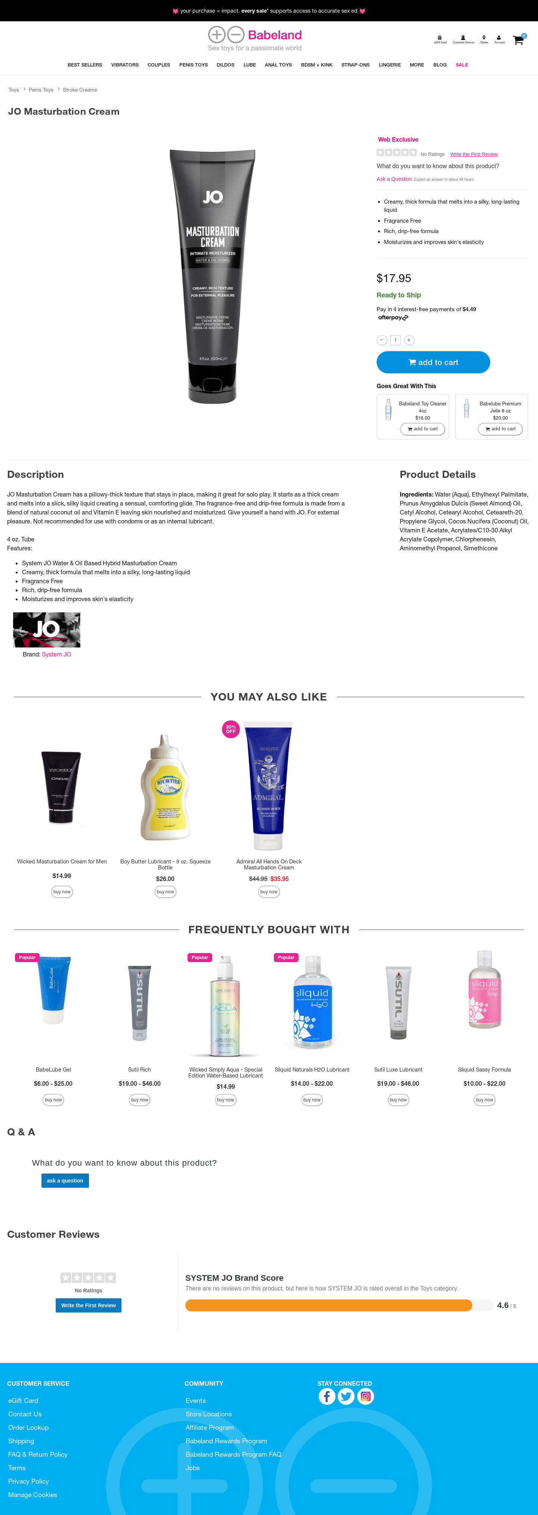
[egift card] (439, 39)
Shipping (21, 1441)
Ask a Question (394, 179)
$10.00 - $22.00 (484, 1083)
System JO (56, 654)
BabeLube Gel (53, 1069)
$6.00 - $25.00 (53, 1083)
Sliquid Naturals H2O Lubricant (312, 1069)
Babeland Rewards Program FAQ (233, 1454)
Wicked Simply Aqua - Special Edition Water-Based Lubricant (225, 1072)
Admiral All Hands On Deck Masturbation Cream (269, 864)
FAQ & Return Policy (38, 1454)
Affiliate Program (210, 1427)
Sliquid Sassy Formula (484, 1069)
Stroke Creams (80, 90)
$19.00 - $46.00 (140, 1083)
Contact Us (25, 1414)
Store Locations (209, 1414)
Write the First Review (474, 154)
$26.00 (165, 878)
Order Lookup (28, 1427)
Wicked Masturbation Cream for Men (62, 861)
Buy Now (62, 891)
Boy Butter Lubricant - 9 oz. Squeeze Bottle (165, 864)
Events (196, 1400)
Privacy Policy (28, 1481)
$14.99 (62, 875)
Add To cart (433, 362)
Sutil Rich (139, 1069)
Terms (17, 1468)
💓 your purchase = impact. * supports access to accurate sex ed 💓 (269, 10)
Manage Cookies (32, 1495)
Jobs (193, 1468)
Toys (14, 90)
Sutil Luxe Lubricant (398, 1069)
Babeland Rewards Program (226, 1441)
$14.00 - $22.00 (312, 1083)
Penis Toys (41, 90)
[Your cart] (518, 39)
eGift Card (23, 1400)
